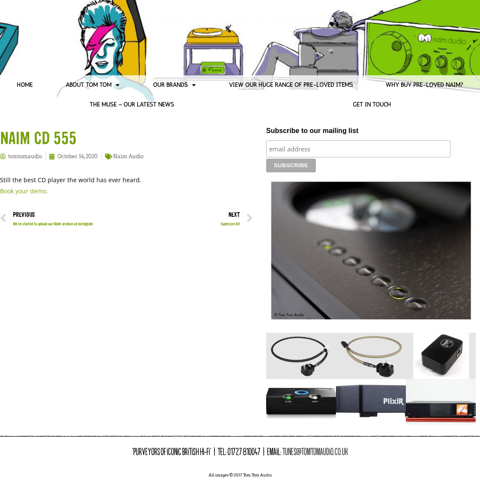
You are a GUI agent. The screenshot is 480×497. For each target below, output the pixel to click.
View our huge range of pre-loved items (291, 85)
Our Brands (174, 85)
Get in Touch (372, 104)
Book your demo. (24, 191)
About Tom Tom (93, 85)
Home (25, 85)
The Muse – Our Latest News (132, 104)
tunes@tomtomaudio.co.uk (315, 436)
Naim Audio (128, 156)
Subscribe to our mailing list (312, 130)
